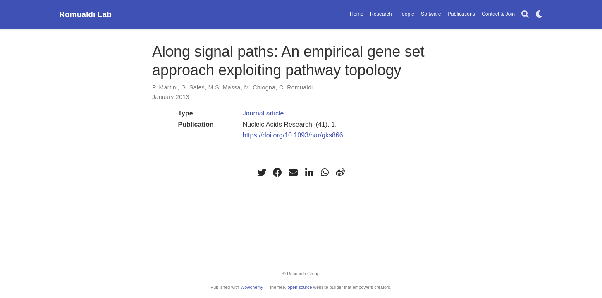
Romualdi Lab (85, 14)
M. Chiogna (260, 87)
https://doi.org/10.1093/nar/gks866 (293, 135)
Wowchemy (251, 287)
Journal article (263, 113)
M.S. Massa (224, 87)
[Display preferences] (539, 14)
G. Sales (193, 87)
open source (299, 287)
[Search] (525, 14)
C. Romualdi (296, 87)
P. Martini (165, 87)
